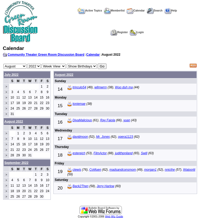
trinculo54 (79, 87)
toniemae (78, 104)
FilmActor (100, 153)
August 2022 (64, 75)
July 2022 (11, 75)
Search (155, 10)
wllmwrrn (100, 87)
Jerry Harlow (105, 186)
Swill (144, 153)
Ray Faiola (107, 120)
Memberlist (114, 10)
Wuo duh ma (124, 87)
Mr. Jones (103, 137)
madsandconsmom (122, 169)
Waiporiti (189, 169)
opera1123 (125, 137)
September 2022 (16, 163)
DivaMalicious (82, 120)
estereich (78, 153)
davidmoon (80, 137)
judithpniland (123, 153)
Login (137, 32)
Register (119, 32)
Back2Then (80, 186)
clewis (76, 169)
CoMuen (95, 169)
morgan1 (150, 169)
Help (170, 10)
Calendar (135, 10)
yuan (126, 120)
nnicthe (170, 169)
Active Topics (89, 10)
